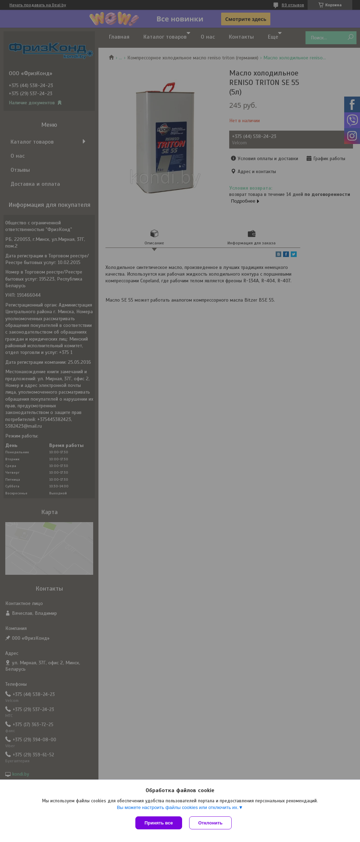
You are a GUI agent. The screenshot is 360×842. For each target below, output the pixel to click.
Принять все (158, 822)
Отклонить (210, 822)
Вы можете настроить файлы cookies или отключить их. (177, 807)
